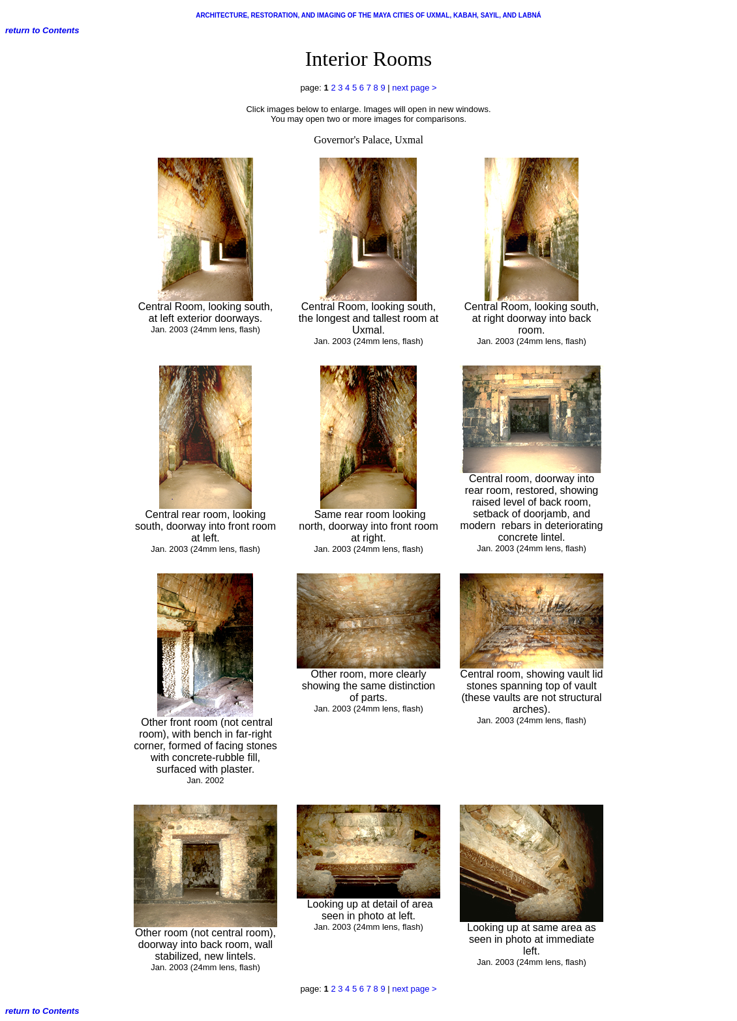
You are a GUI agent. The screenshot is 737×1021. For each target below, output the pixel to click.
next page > (414, 88)
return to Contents (42, 30)
